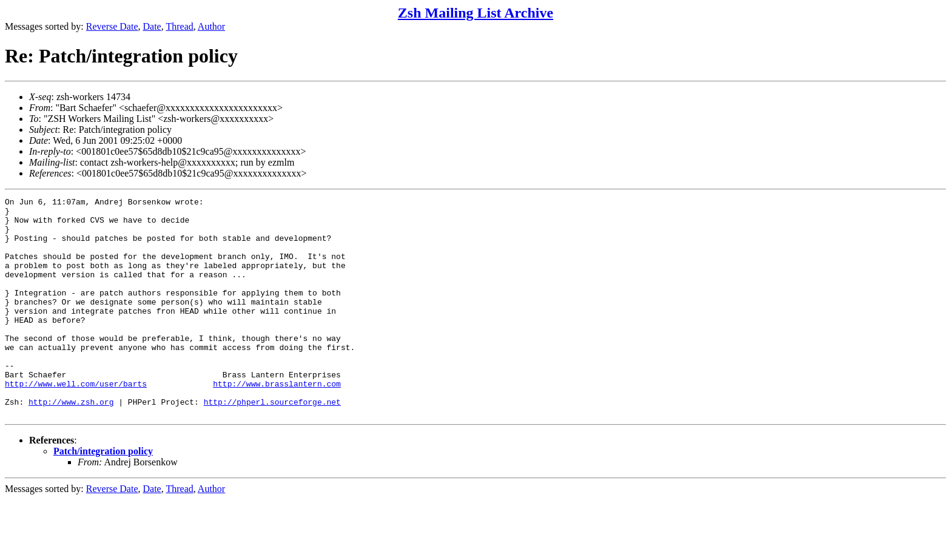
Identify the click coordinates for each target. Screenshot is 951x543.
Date (152, 26)
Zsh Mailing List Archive (475, 13)
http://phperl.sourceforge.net (272, 443)
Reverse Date (112, 26)
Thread (179, 26)
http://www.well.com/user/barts (76, 421)
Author (211, 26)
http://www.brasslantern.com (277, 421)
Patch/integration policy (103, 495)
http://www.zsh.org (71, 443)
